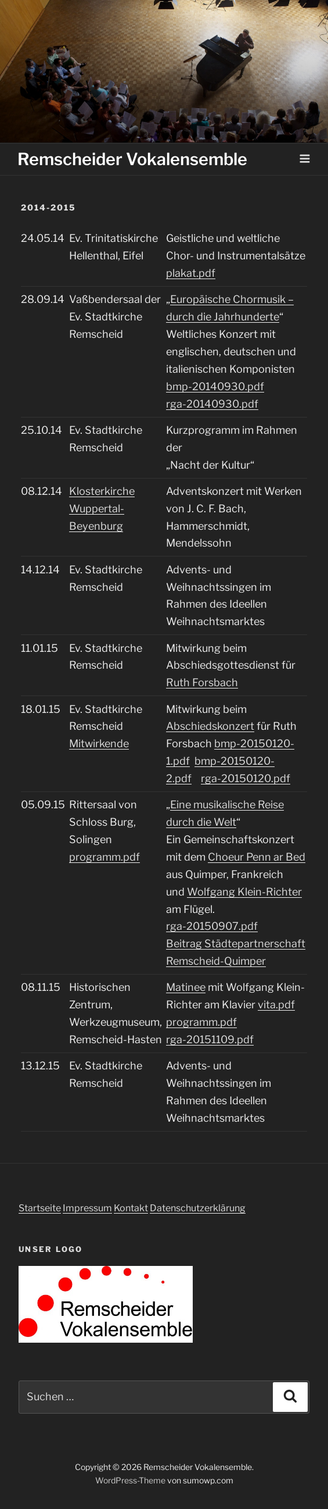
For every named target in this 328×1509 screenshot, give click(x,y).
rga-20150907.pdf (212, 926)
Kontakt (131, 1208)
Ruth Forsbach (202, 682)
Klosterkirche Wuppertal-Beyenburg (102, 508)
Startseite (40, 1208)
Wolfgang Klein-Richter (244, 892)
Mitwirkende (99, 743)
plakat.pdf (190, 273)
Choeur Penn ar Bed (256, 857)
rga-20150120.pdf (245, 778)
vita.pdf (276, 1004)
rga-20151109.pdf (210, 1039)
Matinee (186, 987)
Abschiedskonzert (210, 726)
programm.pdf (104, 857)
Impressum (87, 1208)
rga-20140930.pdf (212, 404)
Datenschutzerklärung (198, 1208)
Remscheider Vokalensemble (132, 159)
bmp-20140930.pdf (215, 386)
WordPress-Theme (130, 1480)
